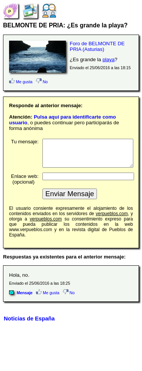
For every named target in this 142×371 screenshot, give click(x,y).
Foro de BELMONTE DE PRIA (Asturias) (97, 46)
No (42, 81)
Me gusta (21, 81)
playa (109, 59)
